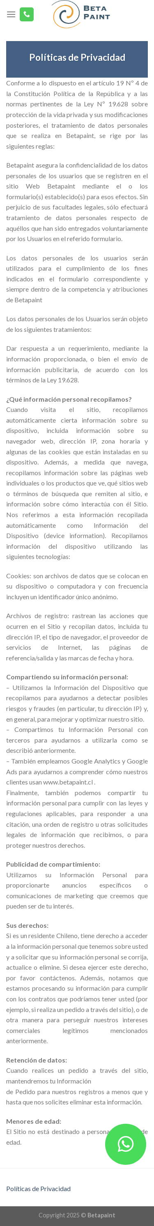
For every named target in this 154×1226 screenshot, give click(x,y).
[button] (125, 1144)
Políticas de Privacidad (38, 1188)
